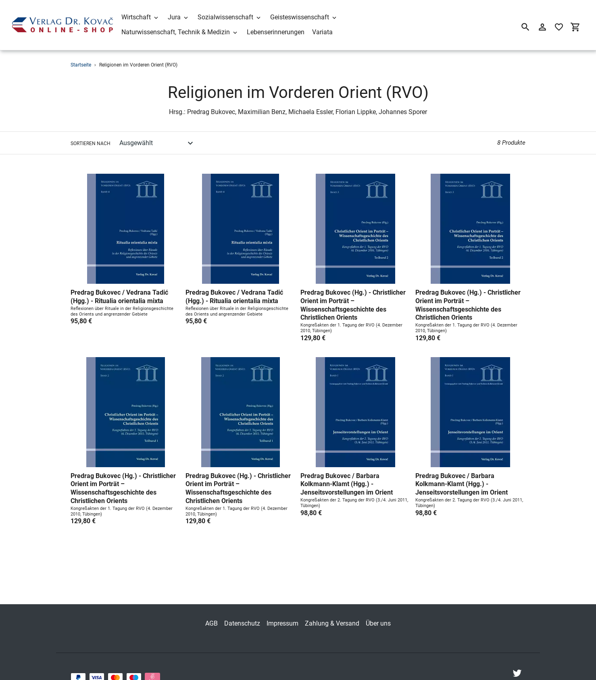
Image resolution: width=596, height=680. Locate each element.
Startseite (81, 65)
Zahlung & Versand (332, 610)
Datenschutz (242, 610)
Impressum (282, 610)
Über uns (378, 610)
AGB (211, 610)
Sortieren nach (90, 143)
